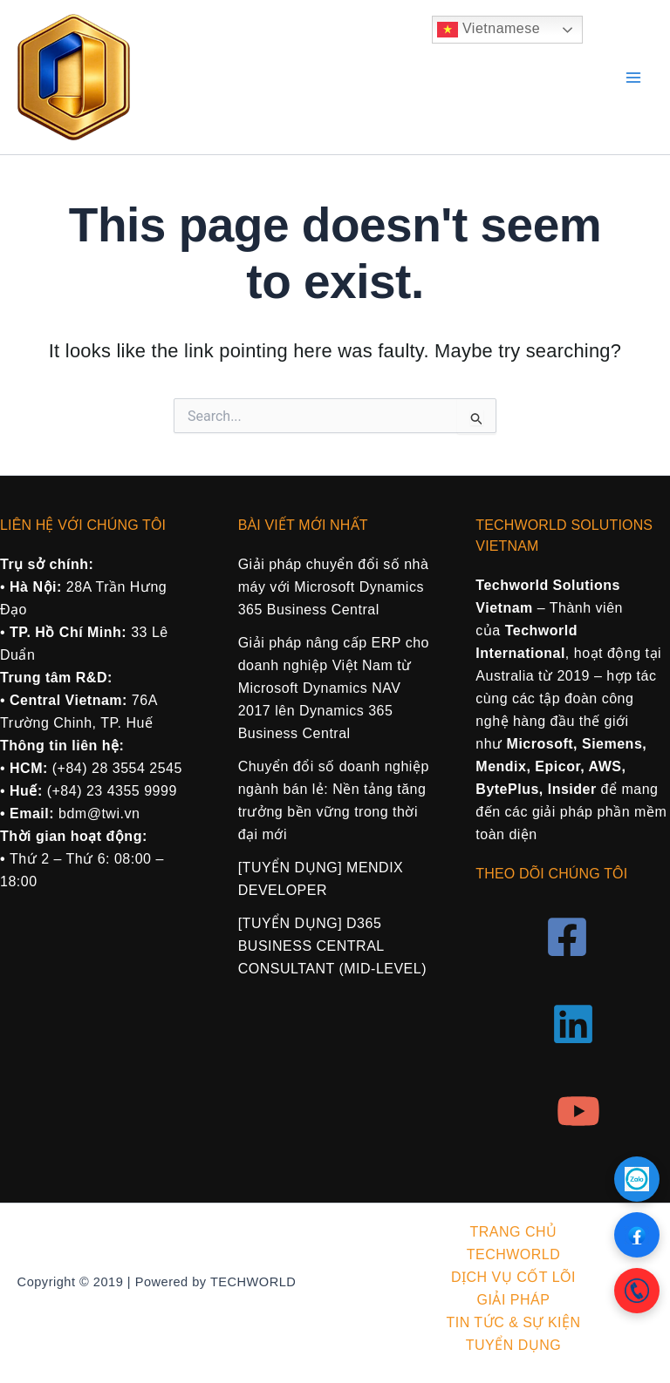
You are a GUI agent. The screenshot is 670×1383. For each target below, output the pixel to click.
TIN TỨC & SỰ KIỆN (513, 1322)
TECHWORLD (514, 1254)
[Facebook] (567, 936)
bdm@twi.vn (99, 813)
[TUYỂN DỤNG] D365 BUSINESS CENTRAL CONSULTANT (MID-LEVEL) (332, 946)
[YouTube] (578, 1111)
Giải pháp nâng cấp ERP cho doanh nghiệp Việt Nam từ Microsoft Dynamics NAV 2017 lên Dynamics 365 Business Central (333, 688)
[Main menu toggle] (633, 77)
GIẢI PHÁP (513, 1299)
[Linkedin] (573, 1024)
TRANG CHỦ (513, 1231)
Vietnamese (488, 29)
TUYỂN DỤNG (514, 1345)
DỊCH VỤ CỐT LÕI (513, 1277)
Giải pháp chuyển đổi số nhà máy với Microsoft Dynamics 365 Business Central (333, 587)
